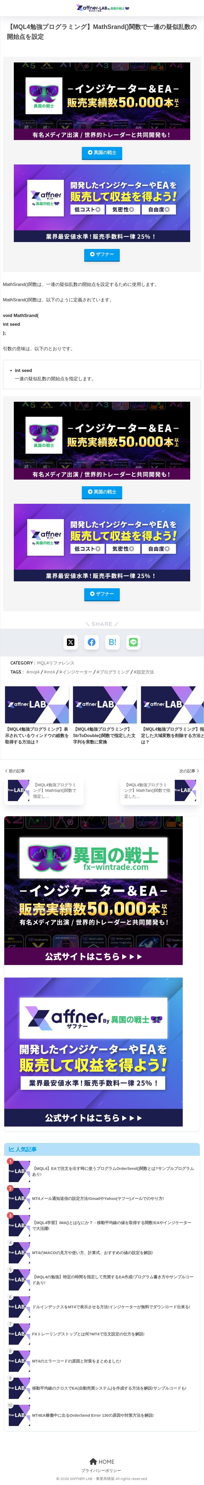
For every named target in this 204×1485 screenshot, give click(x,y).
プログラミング (114, 673)
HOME (102, 1462)
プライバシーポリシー (101, 1471)
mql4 (34, 673)
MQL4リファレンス (55, 663)
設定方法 (145, 673)
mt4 (51, 673)
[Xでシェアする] (70, 643)
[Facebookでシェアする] (91, 643)
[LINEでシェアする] (133, 643)
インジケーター (77, 673)
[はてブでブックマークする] (112, 643)
